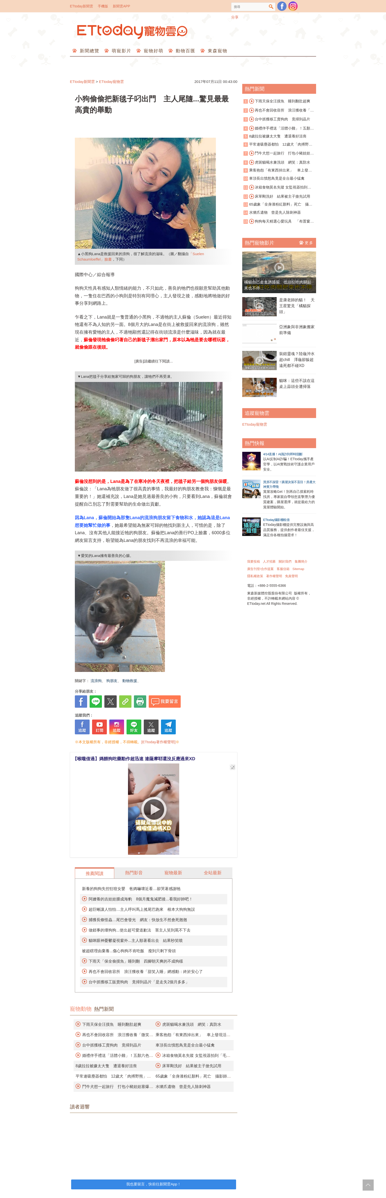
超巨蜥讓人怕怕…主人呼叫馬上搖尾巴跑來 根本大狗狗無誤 (142, 909)
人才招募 (269, 561)
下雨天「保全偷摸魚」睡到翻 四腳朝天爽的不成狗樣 (136, 961)
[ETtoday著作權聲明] (158, 742)
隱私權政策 (255, 576)
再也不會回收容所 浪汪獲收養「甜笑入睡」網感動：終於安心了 (146, 972)
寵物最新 (173, 872)
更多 (306, 242)
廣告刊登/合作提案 (260, 569)
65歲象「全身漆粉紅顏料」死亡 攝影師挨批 (277, 204)
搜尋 (271, 7)
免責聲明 (291, 576)
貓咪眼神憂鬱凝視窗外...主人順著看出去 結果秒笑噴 (135, 940)
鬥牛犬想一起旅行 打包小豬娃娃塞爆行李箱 (278, 153)
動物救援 (129, 681)
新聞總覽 (88, 50)
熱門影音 (134, 872)
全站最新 (213, 872)
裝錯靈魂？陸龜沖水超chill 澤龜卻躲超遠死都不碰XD (297, 360)
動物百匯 (184, 50)
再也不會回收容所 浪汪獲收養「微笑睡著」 (278, 110)
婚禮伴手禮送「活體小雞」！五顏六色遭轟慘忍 (278, 128)
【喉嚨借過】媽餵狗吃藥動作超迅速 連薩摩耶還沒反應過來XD (134, 758)
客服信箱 (283, 569)
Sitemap (298, 569)
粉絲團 (282, 6)
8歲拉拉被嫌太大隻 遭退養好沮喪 (106, 1066)
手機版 (103, 6)
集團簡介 (301, 561)
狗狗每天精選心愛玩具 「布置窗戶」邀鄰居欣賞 (276, 221)
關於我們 (285, 561)
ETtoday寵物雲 (132, 31)
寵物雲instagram (293, 6)
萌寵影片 (120, 50)
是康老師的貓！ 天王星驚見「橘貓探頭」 (297, 306)
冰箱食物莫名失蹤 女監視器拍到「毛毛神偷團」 (275, 187)
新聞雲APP (121, 6)
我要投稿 (253, 561)
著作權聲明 (274, 576)
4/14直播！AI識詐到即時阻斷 (283, 454)
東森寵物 (216, 50)
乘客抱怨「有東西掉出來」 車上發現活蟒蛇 (277, 170)
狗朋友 (111, 681)
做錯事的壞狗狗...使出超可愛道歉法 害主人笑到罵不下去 (139, 930)
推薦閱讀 (94, 873)
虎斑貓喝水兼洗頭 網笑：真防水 (191, 1024)
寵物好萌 (152, 50)
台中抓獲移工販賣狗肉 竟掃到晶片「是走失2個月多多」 (139, 982)
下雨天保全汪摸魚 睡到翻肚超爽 (111, 1024)
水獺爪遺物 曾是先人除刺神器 (183, 1086)
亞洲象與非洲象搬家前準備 (297, 330)
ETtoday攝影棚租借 (276, 520)
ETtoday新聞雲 (81, 6)
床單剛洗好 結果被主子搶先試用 (191, 1066)
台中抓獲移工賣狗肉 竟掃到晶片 (111, 1045)
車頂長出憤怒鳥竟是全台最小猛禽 (185, 1045)
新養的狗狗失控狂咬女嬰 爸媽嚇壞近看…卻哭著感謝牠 (131, 889)
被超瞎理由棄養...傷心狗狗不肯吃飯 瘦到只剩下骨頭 (129, 951)
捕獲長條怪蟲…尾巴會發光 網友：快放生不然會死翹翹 (138, 920)
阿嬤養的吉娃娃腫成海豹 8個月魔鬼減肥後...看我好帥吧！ (141, 899)
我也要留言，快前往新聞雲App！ (153, 1184)
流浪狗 (96, 681)
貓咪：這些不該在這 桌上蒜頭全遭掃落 (297, 384)
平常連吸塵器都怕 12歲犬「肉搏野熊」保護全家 (276, 144)
